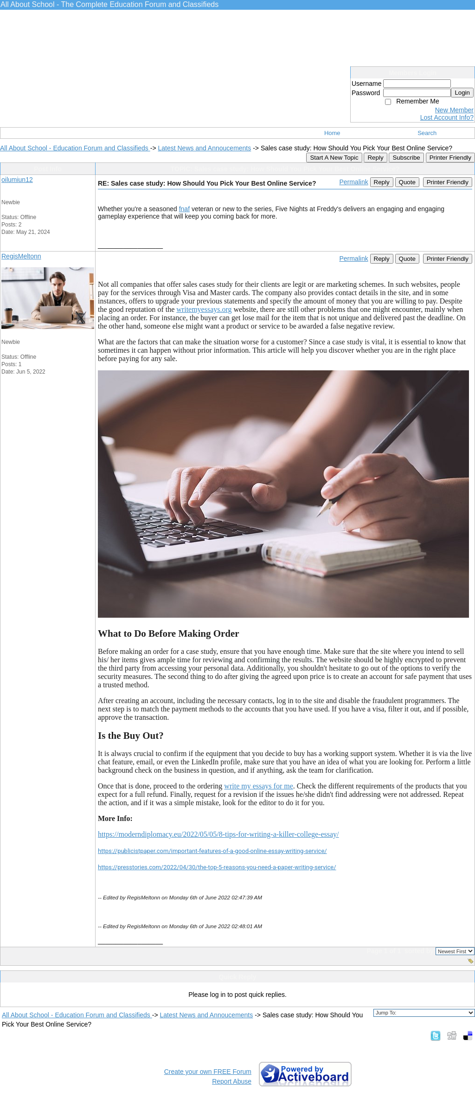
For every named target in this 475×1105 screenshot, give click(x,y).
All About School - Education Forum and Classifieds (75, 148)
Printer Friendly (450, 157)
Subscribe (406, 157)
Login (462, 92)
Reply (375, 157)
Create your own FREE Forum (207, 1071)
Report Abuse (231, 1081)
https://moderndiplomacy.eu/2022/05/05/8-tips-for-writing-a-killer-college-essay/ (218, 834)
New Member (454, 110)
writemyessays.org (203, 309)
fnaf (184, 209)
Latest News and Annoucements (204, 148)
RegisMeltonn (21, 256)
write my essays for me (258, 786)
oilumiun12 (17, 179)
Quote (407, 182)
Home (332, 132)
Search (426, 132)
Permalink (353, 182)
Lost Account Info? (447, 117)
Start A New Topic (334, 157)
